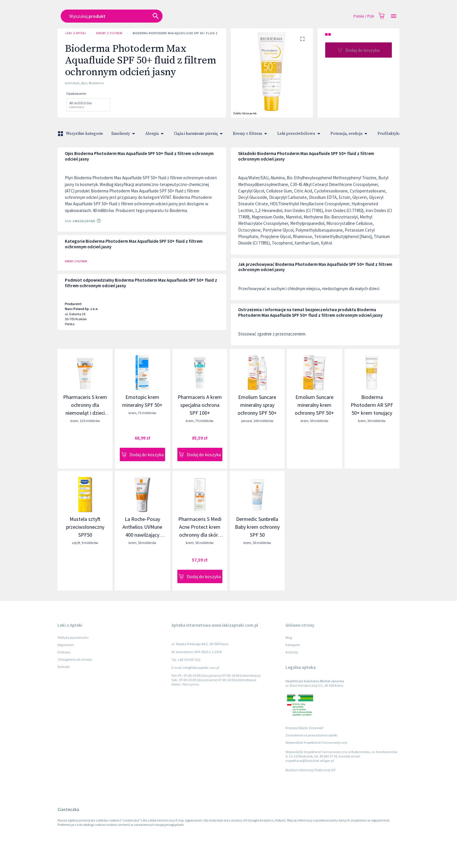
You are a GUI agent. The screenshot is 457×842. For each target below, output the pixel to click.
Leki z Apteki (75, 33)
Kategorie (292, 645)
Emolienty (124, 133)
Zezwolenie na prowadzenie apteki (311, 735)
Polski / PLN (363, 16)
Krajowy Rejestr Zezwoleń (304, 728)
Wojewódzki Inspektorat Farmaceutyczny (316, 742)
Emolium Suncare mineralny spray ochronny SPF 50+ (257, 405)
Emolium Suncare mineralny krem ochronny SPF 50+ (314, 405)
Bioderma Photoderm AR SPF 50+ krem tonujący (372, 405)
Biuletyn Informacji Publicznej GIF (310, 770)
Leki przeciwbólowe (300, 133)
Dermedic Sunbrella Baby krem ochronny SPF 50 (257, 527)
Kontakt (64, 666)
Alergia (155, 133)
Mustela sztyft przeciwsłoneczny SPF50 (85, 527)
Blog (288, 637)
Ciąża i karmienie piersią (199, 133)
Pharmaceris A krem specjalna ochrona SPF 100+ (200, 405)
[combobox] (186, 16)
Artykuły (291, 652)
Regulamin (66, 645)
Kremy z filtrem (109, 33)
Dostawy (64, 652)
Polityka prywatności (73, 637)
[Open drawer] (393, 16)
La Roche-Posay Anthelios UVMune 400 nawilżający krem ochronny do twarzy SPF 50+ (142, 535)
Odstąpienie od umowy (75, 659)
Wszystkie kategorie (81, 133)
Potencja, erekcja (350, 133)
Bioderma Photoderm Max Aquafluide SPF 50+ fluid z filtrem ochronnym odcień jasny (202, 33)
